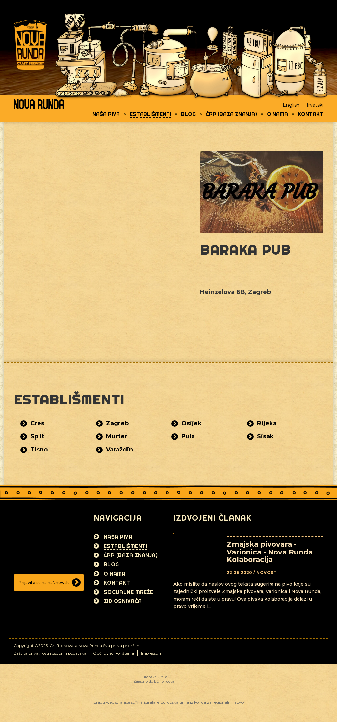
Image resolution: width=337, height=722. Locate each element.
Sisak (265, 436)
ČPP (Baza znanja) (231, 114)
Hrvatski (313, 105)
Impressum (152, 653)
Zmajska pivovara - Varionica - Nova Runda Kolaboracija (270, 551)
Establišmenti (150, 114)
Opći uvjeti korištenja (113, 653)
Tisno (39, 449)
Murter (116, 436)
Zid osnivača (123, 601)
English (291, 105)
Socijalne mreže (128, 592)
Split (37, 436)
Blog (188, 114)
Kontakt (310, 114)
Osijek (191, 423)
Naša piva (106, 114)
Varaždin (119, 449)
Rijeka (267, 423)
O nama (277, 114)
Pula (188, 436)
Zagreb (117, 423)
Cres (37, 423)
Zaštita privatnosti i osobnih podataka (50, 653)
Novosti (267, 572)
